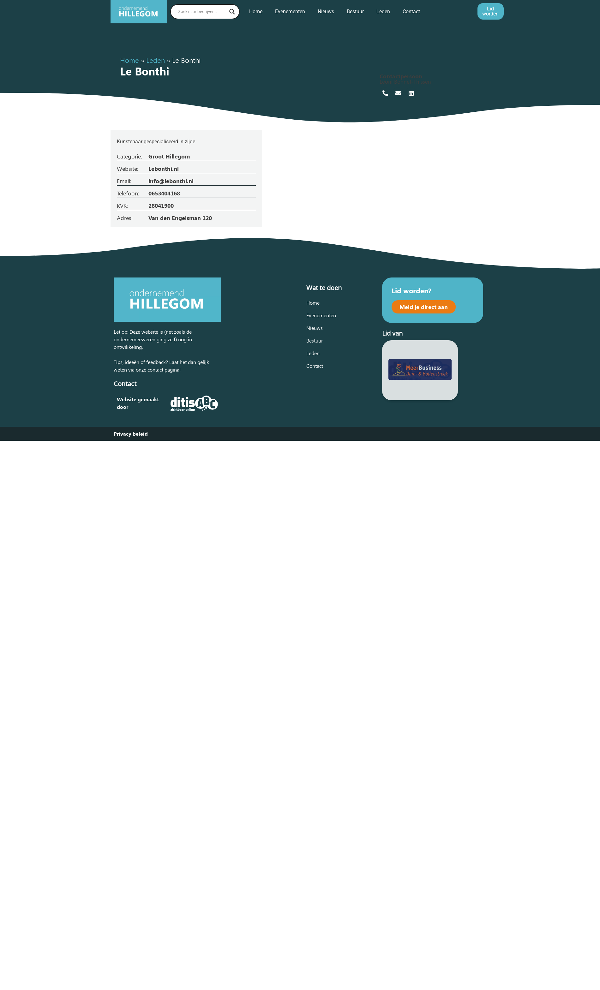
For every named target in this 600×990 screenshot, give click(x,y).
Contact (411, 12)
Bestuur (355, 12)
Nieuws (326, 12)
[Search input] (202, 11)
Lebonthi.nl (163, 168)
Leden (383, 12)
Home (255, 12)
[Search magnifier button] (232, 11)
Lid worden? (411, 290)
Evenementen (290, 12)
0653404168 (164, 193)
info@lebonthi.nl (171, 181)
